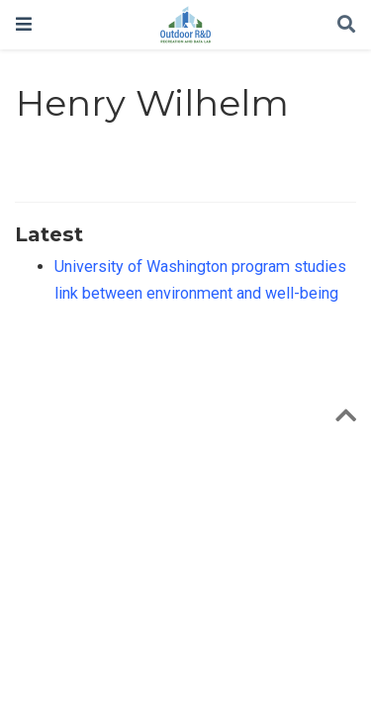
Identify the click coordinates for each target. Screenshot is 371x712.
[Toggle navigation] (24, 24)
